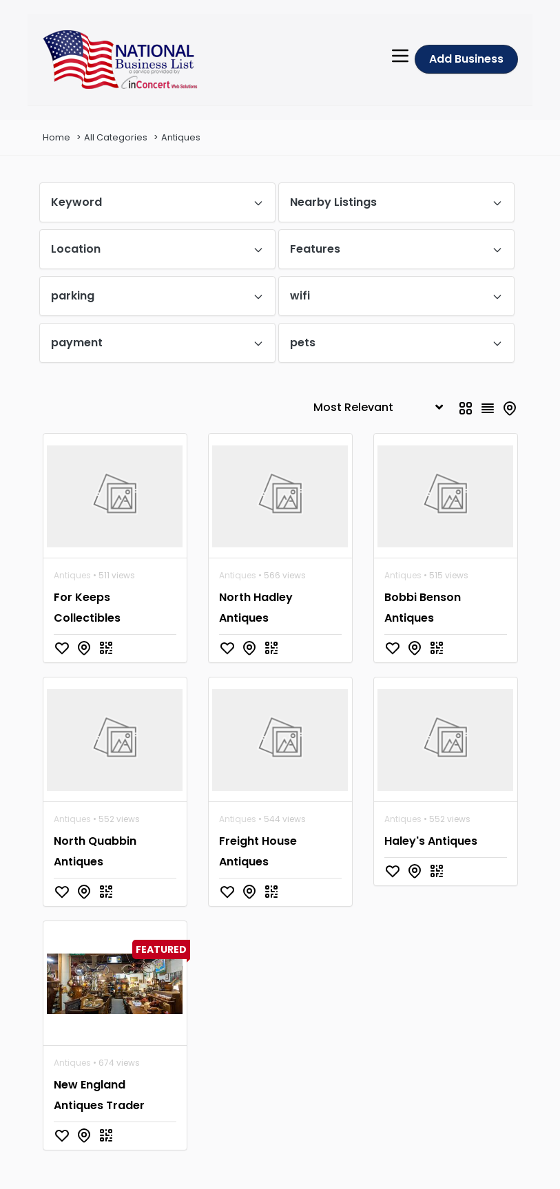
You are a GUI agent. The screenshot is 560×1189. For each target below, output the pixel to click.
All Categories (115, 137)
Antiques (180, 137)
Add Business (466, 59)
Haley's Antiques (430, 841)
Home (56, 137)
